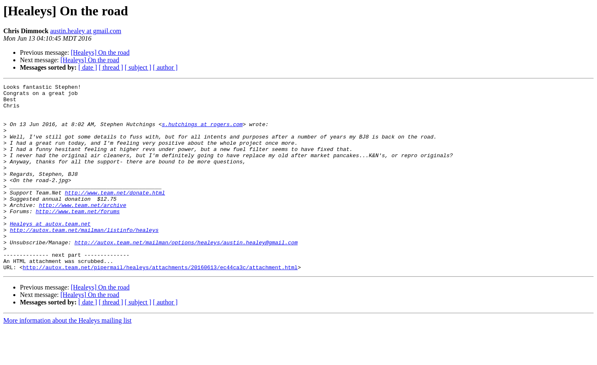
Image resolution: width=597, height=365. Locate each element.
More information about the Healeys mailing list (67, 357)
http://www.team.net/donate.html (115, 215)
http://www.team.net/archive (82, 230)
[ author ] (165, 67)
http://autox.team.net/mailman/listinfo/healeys (84, 259)
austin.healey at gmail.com (85, 30)
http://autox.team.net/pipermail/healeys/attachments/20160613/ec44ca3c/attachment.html (160, 304)
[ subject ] (138, 67)
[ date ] (87, 67)
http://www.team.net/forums (78, 237)
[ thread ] (111, 67)
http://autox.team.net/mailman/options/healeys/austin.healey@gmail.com (186, 274)
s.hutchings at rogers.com (202, 132)
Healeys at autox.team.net (50, 252)
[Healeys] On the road (100, 52)
